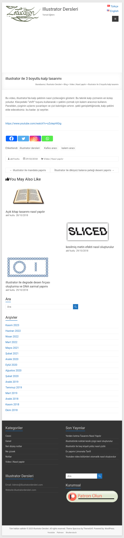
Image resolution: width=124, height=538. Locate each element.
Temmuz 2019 (13, 387)
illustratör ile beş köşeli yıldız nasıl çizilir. (86, 446)
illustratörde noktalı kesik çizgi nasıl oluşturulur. (89, 441)
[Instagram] (35, 138)
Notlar (8, 456)
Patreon (60, 532)
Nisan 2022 (12, 336)
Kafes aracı (50, 148)
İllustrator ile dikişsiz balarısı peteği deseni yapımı (84, 170)
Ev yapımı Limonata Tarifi (78, 451)
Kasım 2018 (12, 404)
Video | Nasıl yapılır (53, 158)
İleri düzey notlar (13, 446)
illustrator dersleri (30, 148)
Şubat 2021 (12, 353)
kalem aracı (68, 148)
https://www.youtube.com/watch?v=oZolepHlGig (33, 123)
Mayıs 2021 (12, 347)
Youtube (51, 532)
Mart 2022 (11, 342)
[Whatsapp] (47, 138)
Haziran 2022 (13, 330)
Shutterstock (71, 532)
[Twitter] (23, 138)
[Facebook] (11, 138)
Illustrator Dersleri (60, 9)
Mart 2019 (11, 393)
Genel (8, 441)
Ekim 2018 (11, 410)
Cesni (8, 436)
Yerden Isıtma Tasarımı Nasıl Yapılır (83, 436)
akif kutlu (15, 158)
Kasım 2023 (12, 325)
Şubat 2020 (12, 376)
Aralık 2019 (11, 381)
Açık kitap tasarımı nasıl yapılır (25, 211)
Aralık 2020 (11, 359)
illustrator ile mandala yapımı (28, 170)
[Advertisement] (62, 47)
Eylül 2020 (11, 364)
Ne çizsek (10, 451)
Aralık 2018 (11, 398)
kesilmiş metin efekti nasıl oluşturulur (90, 247)
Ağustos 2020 (13, 370)
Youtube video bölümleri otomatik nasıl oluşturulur (91, 456)
